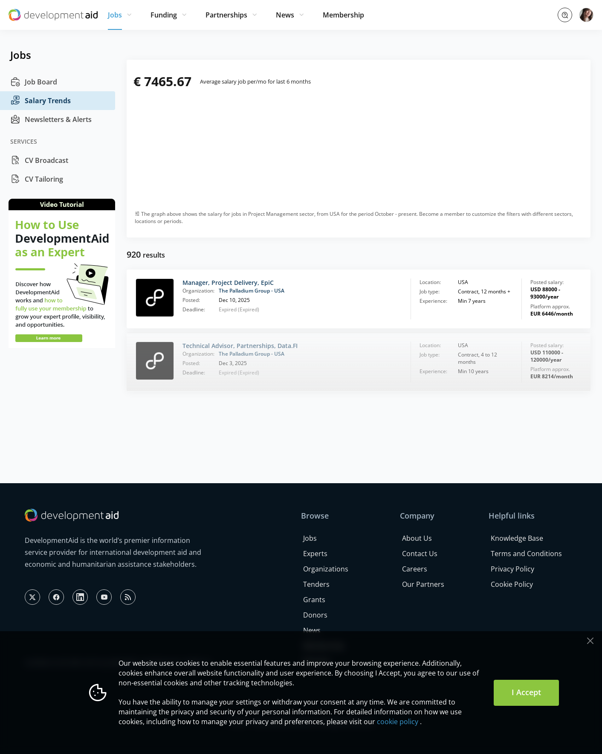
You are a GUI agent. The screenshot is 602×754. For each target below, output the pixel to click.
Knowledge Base (517, 538)
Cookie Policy (512, 584)
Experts (315, 553)
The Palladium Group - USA (251, 290)
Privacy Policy (512, 569)
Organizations (325, 569)
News (285, 15)
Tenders (316, 584)
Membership (343, 15)
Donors (315, 615)
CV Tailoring (36, 179)
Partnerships (226, 15)
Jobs (115, 15)
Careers (414, 569)
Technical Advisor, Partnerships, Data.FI (240, 346)
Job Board (33, 82)
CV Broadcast (39, 160)
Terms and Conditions (526, 553)
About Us (417, 538)
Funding (163, 15)
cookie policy (397, 721)
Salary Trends (40, 101)
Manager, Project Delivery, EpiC (228, 282)
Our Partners (423, 584)
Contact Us (419, 553)
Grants (314, 599)
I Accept (526, 692)
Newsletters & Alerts (51, 119)
